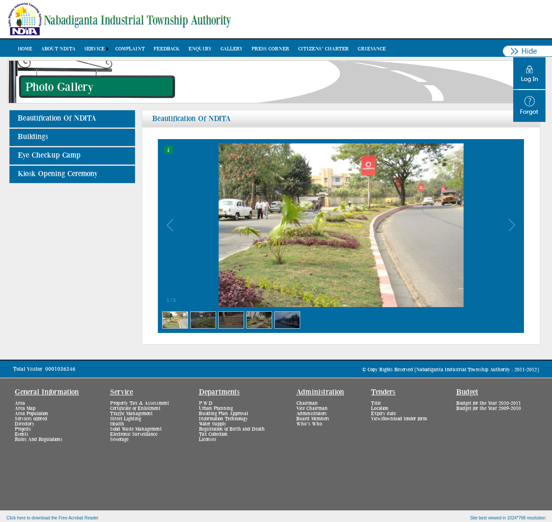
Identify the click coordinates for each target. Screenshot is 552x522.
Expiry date (383, 413)
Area (20, 403)
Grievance (372, 48)
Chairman (307, 403)
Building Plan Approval (223, 413)
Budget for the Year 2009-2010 (488, 408)
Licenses (207, 439)
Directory (24, 423)
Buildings (33, 137)
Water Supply (212, 423)
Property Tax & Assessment (139, 403)
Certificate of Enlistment (135, 408)
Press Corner (270, 48)
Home (25, 48)
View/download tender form (399, 418)
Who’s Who (309, 423)
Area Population (31, 413)
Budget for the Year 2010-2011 (488, 403)
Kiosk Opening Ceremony (58, 174)
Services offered (31, 418)
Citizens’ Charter (323, 48)
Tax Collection (213, 434)
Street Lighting (125, 418)
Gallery (231, 48)
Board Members (312, 418)
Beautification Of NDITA (57, 118)
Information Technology (223, 418)
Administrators (311, 413)
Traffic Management (131, 413)
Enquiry (200, 48)
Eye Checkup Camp (49, 155)
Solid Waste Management (136, 429)
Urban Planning (216, 408)
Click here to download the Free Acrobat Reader (52, 518)
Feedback (167, 48)
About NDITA (58, 48)
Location (380, 408)
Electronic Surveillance (133, 434)
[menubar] (201, 48)
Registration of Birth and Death (232, 429)
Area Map (25, 408)
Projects (23, 429)
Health (117, 423)
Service (94, 48)
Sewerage (119, 439)
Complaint (130, 48)
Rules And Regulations (39, 439)
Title (376, 403)
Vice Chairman (312, 408)
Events (21, 434)
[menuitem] (25, 48)
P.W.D (206, 403)
